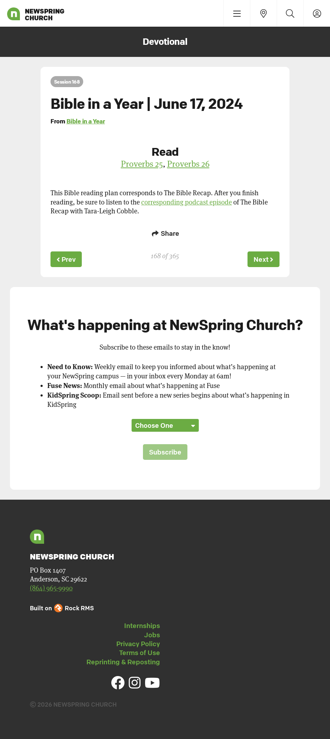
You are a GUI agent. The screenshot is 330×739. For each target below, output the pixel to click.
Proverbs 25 (142, 163)
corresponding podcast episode (186, 202)
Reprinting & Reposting (123, 662)
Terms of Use (139, 652)
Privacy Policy (138, 644)
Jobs (152, 635)
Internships (142, 625)
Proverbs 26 (188, 163)
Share (165, 233)
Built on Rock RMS (62, 608)
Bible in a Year (85, 121)
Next (263, 259)
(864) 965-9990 (51, 588)
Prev (66, 259)
